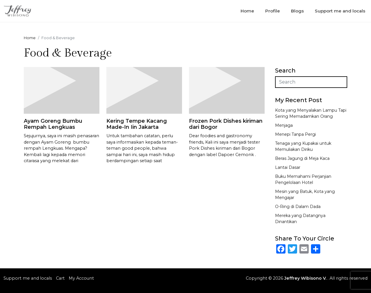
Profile (272, 11)
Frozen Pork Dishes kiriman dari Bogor (226, 124)
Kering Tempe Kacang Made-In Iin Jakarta (136, 124)
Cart (60, 278)
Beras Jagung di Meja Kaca (302, 158)
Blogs (297, 11)
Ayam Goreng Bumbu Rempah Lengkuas (53, 124)
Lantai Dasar (287, 167)
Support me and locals (340, 11)
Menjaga (284, 125)
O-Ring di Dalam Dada (298, 206)
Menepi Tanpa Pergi (295, 134)
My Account (81, 278)
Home (247, 11)
